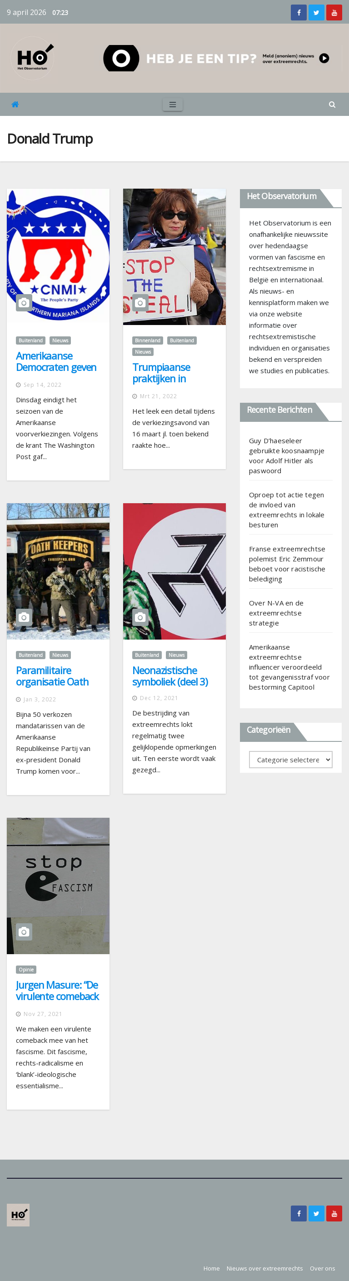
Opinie (26, 969)
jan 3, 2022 (40, 699)
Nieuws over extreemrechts (265, 1268)
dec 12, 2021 (159, 698)
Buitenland (31, 340)
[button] (332, 104)
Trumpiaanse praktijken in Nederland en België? (161, 384)
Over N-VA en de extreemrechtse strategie (276, 612)
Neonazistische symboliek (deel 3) (170, 675)
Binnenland (147, 340)
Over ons (322, 1268)
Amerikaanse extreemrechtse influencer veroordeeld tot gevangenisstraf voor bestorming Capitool (289, 666)
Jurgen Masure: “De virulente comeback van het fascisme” (57, 996)
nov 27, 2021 (43, 1014)
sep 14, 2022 (43, 385)
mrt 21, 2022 (158, 396)
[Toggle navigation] (173, 104)
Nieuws (60, 340)
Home (212, 1268)
